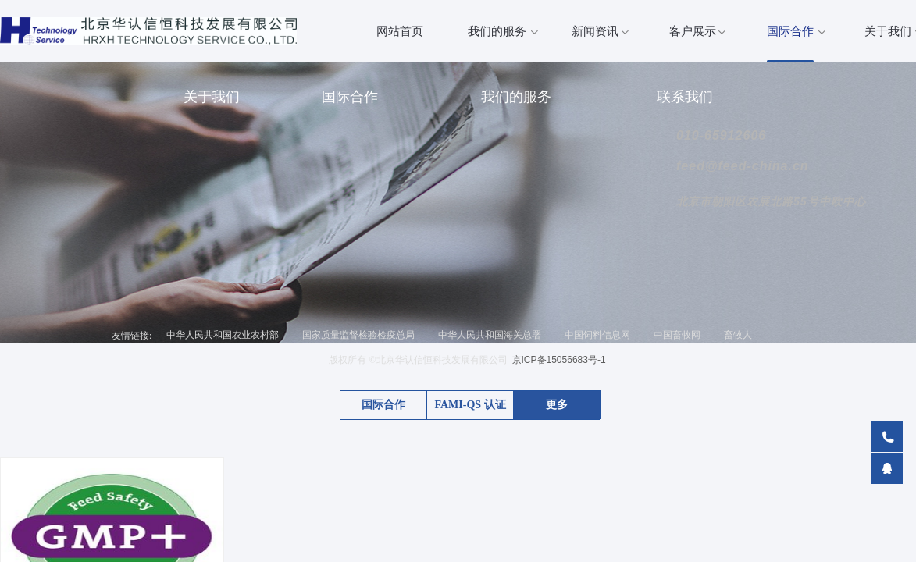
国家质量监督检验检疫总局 (358, 334)
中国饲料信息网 (597, 334)
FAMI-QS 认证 (469, 405)
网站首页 (399, 31)
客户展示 (692, 31)
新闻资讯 (595, 31)
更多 (557, 405)
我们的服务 (497, 31)
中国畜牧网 (677, 334)
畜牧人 (738, 334)
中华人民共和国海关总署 (489, 334)
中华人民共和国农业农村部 (222, 334)
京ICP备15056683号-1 (559, 359)
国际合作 (790, 31)
